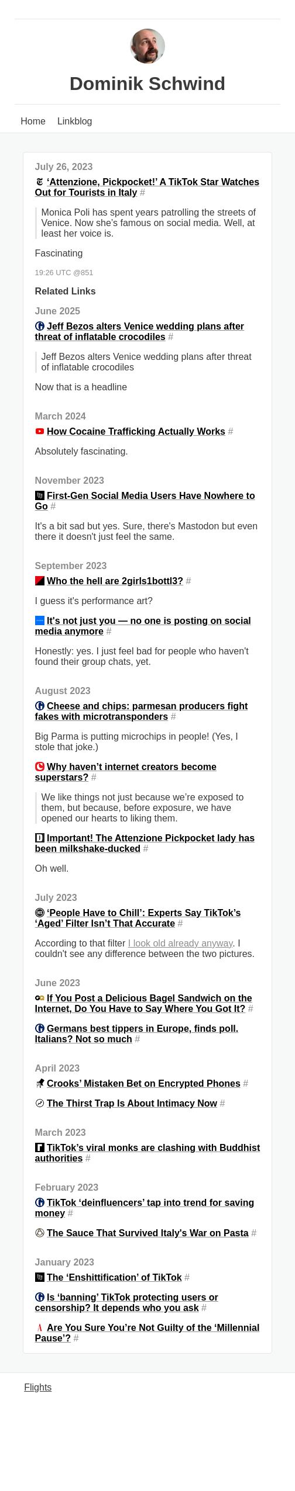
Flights (38, 1387)
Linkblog (74, 121)
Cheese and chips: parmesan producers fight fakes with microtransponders (141, 711)
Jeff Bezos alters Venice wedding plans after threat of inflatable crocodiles (139, 331)
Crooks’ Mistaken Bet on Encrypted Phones (144, 1083)
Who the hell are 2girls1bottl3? (115, 581)
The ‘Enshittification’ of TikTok (114, 1277)
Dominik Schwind (148, 83)
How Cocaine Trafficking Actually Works (136, 431)
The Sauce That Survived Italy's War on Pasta (148, 1233)
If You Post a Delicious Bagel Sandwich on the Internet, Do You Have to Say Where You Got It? (143, 1003)
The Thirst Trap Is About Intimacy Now (132, 1103)
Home (33, 121)
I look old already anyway (180, 943)
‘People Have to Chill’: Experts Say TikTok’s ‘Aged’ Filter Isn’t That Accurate (138, 918)
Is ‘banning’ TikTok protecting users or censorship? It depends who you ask (126, 1302)
